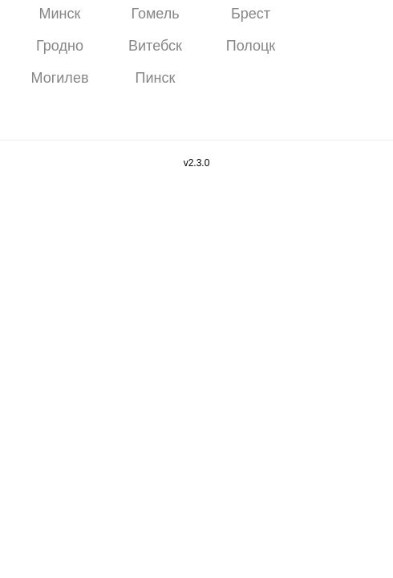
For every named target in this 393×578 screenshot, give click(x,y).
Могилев (60, 78)
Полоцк (250, 46)
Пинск (156, 78)
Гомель (155, 14)
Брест (250, 14)
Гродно (59, 46)
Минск (60, 14)
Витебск (155, 46)
